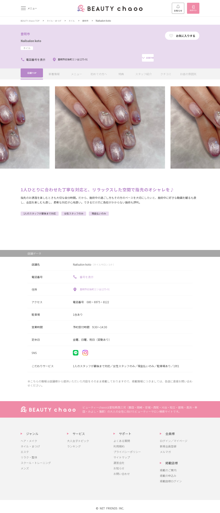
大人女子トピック (78, 437)
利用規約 (118, 443)
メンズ (25, 465)
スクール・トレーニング (36, 459)
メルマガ (165, 448)
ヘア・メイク (29, 437)
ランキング (74, 443)
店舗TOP (31, 70)
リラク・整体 (29, 454)
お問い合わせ (121, 470)
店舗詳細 (107, 56)
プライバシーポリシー (127, 448)
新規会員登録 (168, 443)
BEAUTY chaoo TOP (31, 20)
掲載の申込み (168, 472)
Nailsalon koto (34, 40)
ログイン (193, 8)
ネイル (77, 20)
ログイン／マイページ (173, 437)
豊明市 (92, 20)
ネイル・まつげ (58, 20)
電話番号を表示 (33, 56)
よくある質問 (121, 437)
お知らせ (178, 8)
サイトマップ (121, 454)
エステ (25, 448)
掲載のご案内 (168, 467)
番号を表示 (83, 273)
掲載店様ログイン (171, 478)
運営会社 (118, 459)
